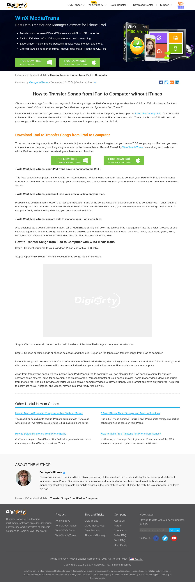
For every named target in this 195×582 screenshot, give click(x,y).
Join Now (174, 530)
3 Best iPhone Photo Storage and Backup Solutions (130, 413)
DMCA (105, 558)
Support (164, 5)
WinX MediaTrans (37, 18)
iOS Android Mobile (36, 75)
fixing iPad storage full (147, 113)
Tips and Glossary (95, 535)
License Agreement (89, 558)
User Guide (120, 545)
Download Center (143, 5)
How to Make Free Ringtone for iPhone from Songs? (131, 433)
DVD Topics (91, 520)
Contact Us (120, 530)
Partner (118, 525)
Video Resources (94, 525)
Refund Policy (120, 558)
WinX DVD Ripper (65, 525)
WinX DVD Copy (65, 530)
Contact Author (85, 82)
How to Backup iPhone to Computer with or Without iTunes (49, 413)
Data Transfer (118, 5)
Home (18, 75)
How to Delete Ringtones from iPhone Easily (40, 433)
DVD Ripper (75, 5)
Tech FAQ (119, 540)
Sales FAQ (120, 535)
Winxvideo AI (96, 5)
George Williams (38, 82)
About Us (119, 520)
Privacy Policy (67, 558)
